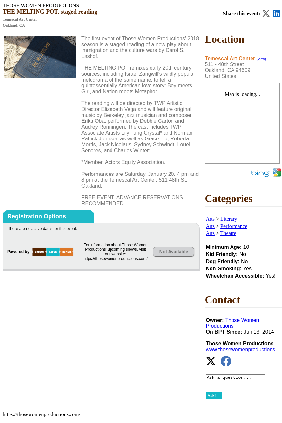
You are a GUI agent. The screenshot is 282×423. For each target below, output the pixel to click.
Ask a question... (239, 384)
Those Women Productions (232, 323)
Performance (233, 226)
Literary (228, 219)
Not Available (173, 251)
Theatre (228, 233)
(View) (261, 59)
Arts (210, 219)
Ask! (211, 398)
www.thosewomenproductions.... (243, 349)
